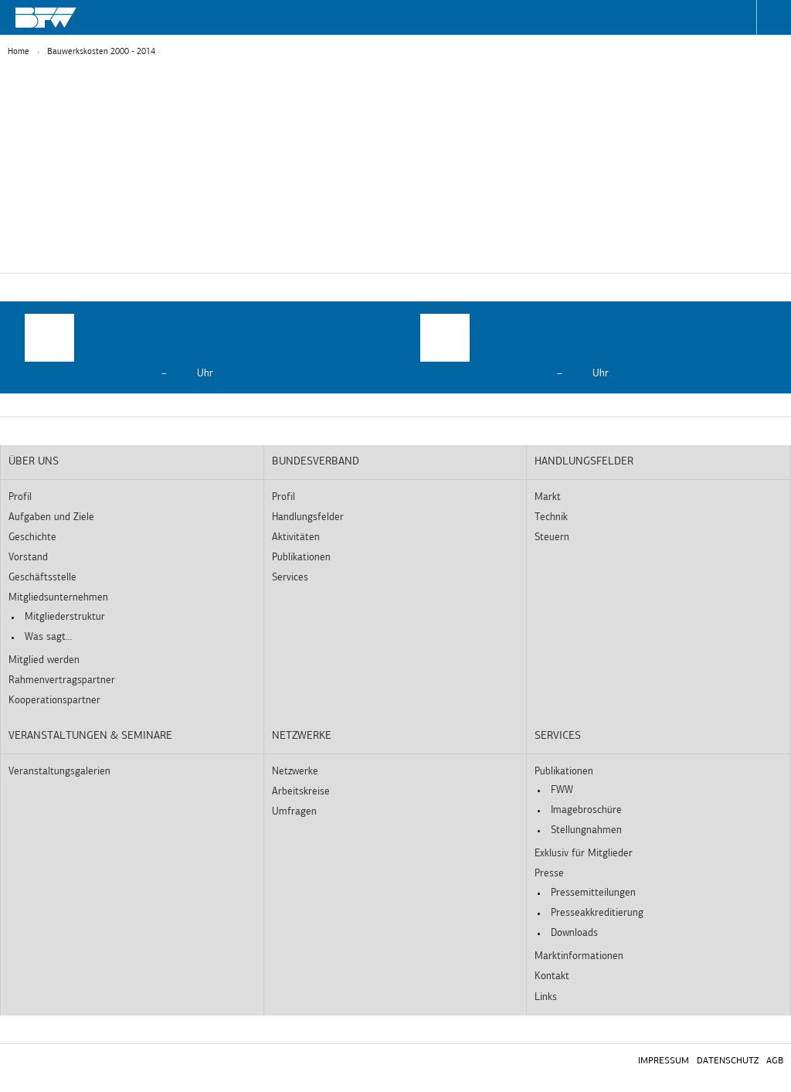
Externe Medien (489, 246)
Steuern (552, 537)
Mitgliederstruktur (65, 617)
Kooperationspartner (54, 701)
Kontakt (552, 976)
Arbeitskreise (301, 792)
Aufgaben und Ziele (51, 517)
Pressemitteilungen (593, 893)
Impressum (663, 1061)
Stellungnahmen (586, 830)
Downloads (574, 933)
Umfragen (294, 812)
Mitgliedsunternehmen (58, 598)
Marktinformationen (579, 956)
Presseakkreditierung (597, 913)
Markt (548, 497)
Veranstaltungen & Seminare (90, 736)
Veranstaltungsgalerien (59, 772)
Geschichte (32, 537)
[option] (198, 347)
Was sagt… (48, 637)
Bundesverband (315, 462)
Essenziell (175, 246)
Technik (551, 517)
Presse (549, 874)
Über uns (33, 462)
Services (290, 578)
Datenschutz (728, 1061)
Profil (20, 497)
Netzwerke (301, 736)
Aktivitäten (296, 537)
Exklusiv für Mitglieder (584, 854)
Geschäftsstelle (42, 578)
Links (546, 997)
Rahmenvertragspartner (61, 680)
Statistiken (325, 246)
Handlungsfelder (308, 517)
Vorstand (28, 558)
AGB (774, 1061)
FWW (562, 790)
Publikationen (301, 558)
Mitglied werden (44, 660)
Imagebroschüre (586, 810)
